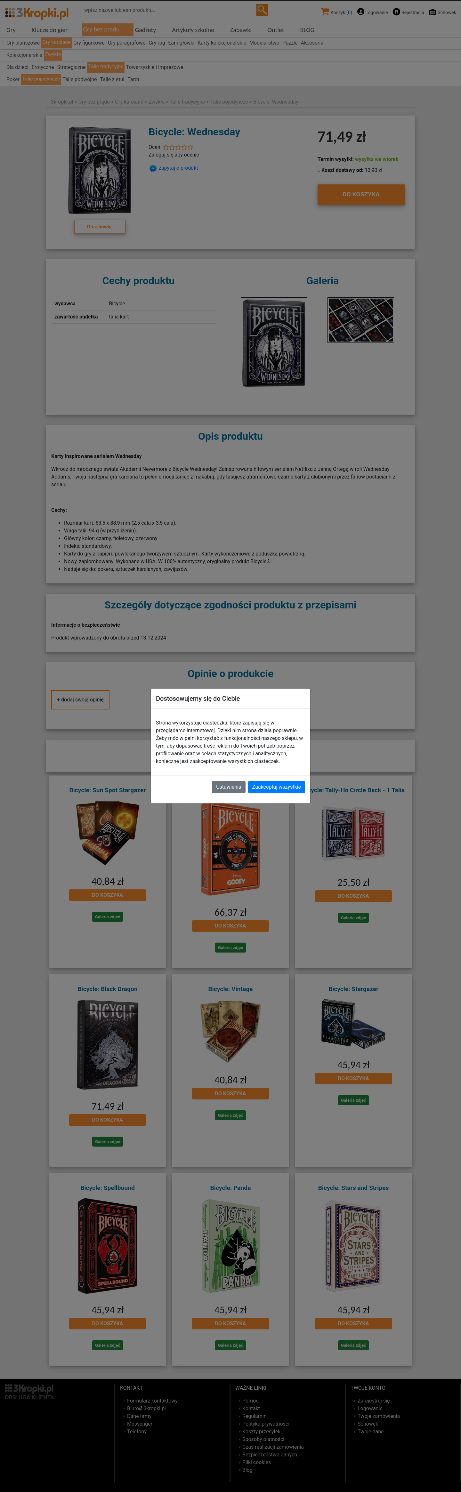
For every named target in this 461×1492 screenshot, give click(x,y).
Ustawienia (228, 787)
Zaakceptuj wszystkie (276, 787)
